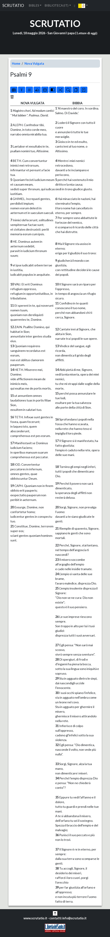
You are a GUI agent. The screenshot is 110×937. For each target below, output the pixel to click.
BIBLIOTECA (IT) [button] (56, 5)
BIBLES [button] (34, 5)
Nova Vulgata (34, 63)
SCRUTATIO (13, 5)
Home (16, 63)
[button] (83, 6)
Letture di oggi (86, 33)
